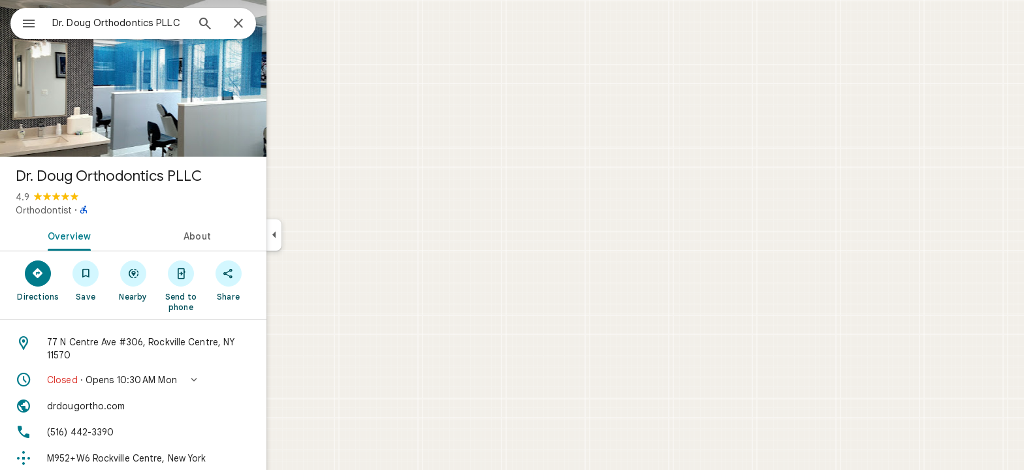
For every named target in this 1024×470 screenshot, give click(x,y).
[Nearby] (180, 280)
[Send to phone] (227, 285)
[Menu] (23, 22)
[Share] (275, 280)
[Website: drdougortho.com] (180, 406)
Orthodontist (91, 210)
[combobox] (153, 23)
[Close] (285, 24)
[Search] (252, 25)
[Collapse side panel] (320, 235)
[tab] (114, 235)
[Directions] (85, 280)
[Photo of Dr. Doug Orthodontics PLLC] (180, 78)
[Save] (133, 280)
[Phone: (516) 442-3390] (180, 432)
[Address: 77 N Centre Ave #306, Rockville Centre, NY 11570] (180, 348)
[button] (180, 380)
